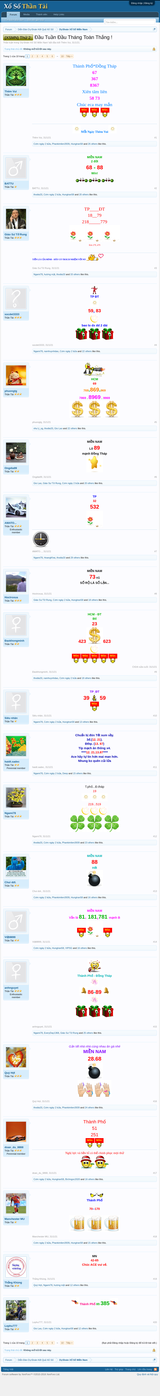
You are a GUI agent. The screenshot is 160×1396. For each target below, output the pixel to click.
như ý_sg (38, 445)
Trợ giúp (119, 1386)
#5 (155, 439)
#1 (155, 154)
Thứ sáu (102, 39)
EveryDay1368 (51, 1050)
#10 (155, 732)
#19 (155, 1296)
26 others (93, 161)
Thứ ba (70, 39)
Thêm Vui (66, 59)
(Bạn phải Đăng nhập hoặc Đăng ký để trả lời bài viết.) (129, 1360)
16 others (93, 914)
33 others (75, 291)
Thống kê (137, 39)
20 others (84, 212)
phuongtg (11, 408)
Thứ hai (59, 39)
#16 (155, 1118)
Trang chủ (130, 1386)
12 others (75, 1302)
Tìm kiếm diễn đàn (14, 20)
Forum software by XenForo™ (31, 1391)
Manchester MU (15, 1236)
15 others (78, 790)
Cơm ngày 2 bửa (42, 161)
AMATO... (10, 540)
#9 (155, 689)
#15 (155, 1044)
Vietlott (49, 39)
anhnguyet (11, 1004)
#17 (155, 1190)
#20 (155, 1339)
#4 (155, 362)
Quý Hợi (10, 1089)
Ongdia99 (11, 485)
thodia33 (38, 212)
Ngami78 (38, 291)
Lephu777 (11, 1343)
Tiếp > (69, 73)
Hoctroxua (11, 614)
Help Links (59, 14)
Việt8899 (10, 954)
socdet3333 (12, 331)
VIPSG (68, 965)
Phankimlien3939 (61, 161)
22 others (87, 368)
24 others (89, 1124)
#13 (155, 908)
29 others (75, 574)
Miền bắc (24, 39)
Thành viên (41, 14)
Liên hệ (108, 1386)
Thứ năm (90, 39)
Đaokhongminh (14, 657)
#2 (155, 205)
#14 (155, 959)
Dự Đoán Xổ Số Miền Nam (34, 59)
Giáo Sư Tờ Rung (16, 251)
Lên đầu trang (145, 1386)
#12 (155, 853)
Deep (65, 790)
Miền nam (11, 39)
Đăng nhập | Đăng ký (142, 3)
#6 (155, 494)
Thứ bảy (113, 39)
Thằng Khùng (13, 1299)
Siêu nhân (11, 735)
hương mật (49, 291)
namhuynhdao (51, 368)
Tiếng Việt (8, 1386)
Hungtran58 (77, 161)
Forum (13, 14)
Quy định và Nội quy (147, 1391)
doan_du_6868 (14, 1164)
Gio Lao (58, 445)
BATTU (9, 200)
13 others (84, 739)
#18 (155, 1253)
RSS (155, 1386)
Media (26, 14)
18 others (93, 617)
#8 (155, 611)
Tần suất (21, 44)
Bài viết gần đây (36, 20)
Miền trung (37, 39)
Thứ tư (79, 39)
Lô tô (31, 44)
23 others (89, 860)
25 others (88, 1050)
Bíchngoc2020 (72, 1196)
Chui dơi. (10, 899)
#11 (155, 784)
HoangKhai (49, 574)
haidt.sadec (12, 778)
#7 (155, 568)
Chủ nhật (125, 39)
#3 (155, 285)
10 (62, 73)
